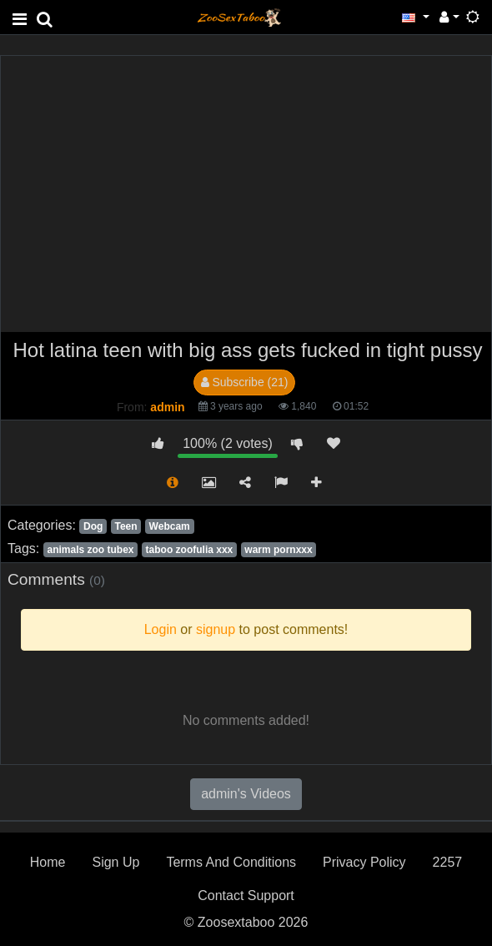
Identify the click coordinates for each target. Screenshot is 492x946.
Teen (125, 526)
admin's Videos (246, 794)
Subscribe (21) (245, 382)
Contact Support (246, 895)
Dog (93, 526)
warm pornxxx (278, 550)
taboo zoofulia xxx (189, 550)
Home (48, 862)
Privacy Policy (364, 862)
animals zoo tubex (90, 550)
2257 (448, 862)
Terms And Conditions (231, 862)
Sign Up (115, 862)
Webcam (169, 526)
